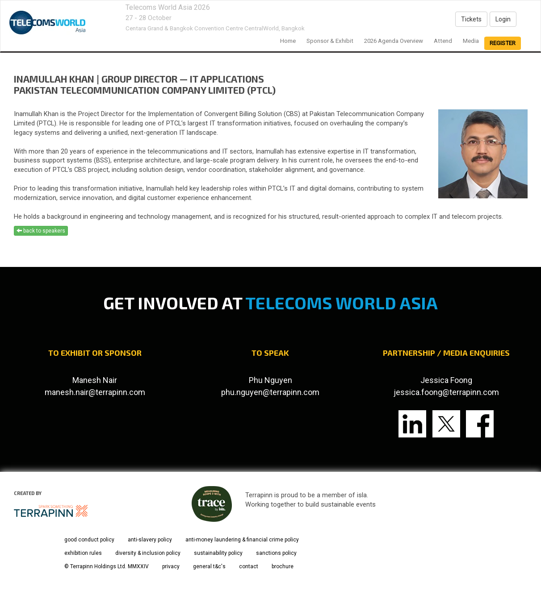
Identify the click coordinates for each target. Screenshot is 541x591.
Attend (443, 40)
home (288, 40)
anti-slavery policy (150, 540)
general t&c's (209, 566)
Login (503, 19)
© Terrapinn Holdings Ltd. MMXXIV (106, 566)
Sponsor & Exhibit (329, 40)
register (503, 43)
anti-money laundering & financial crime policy (242, 540)
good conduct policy (89, 540)
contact (248, 566)
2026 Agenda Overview (393, 40)
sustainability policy (218, 553)
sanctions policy (276, 553)
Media (471, 40)
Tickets (471, 19)
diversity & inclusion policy (147, 553)
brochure (283, 566)
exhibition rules (83, 553)
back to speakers (41, 231)
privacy (171, 566)
